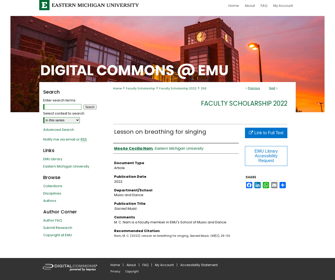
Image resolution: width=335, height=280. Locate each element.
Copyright (132, 271)
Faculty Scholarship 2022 (178, 88)
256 (203, 88)
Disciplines (52, 193)
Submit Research (57, 227)
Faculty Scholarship (140, 88)
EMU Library (52, 159)
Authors (49, 200)
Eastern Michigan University (66, 166)
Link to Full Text (266, 133)
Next (272, 88)
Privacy (115, 271)
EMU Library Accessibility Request (266, 156)
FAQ (145, 265)
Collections (52, 186)
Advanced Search (58, 129)
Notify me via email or (65, 139)
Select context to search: (64, 113)
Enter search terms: (59, 100)
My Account (164, 265)
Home (117, 88)
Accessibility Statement (199, 265)
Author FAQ (52, 220)
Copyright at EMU (57, 235)
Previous (254, 88)
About (131, 265)
